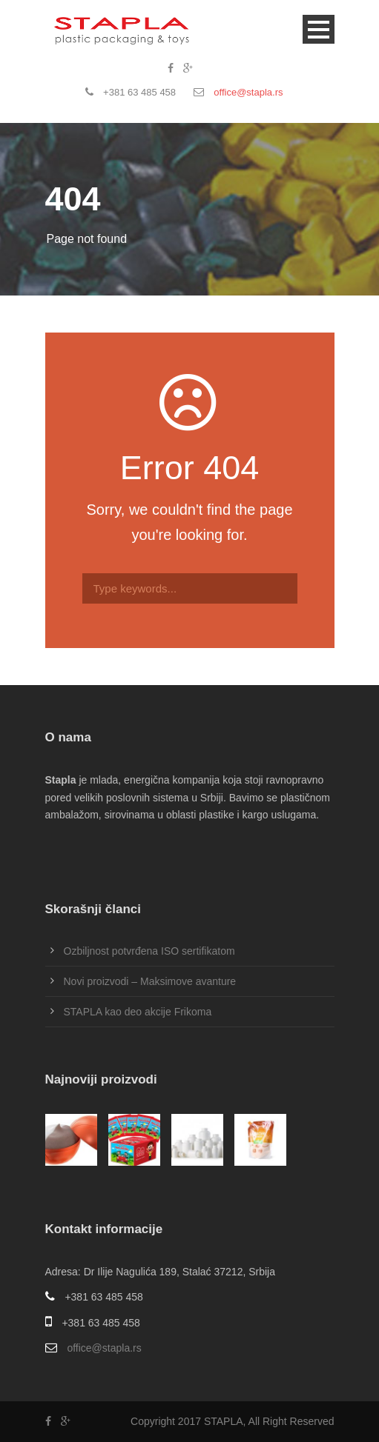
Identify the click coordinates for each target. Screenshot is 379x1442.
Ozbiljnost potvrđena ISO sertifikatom (149, 951)
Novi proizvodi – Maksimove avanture (150, 981)
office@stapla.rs (248, 92)
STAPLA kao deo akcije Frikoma (138, 1012)
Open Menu (318, 29)
